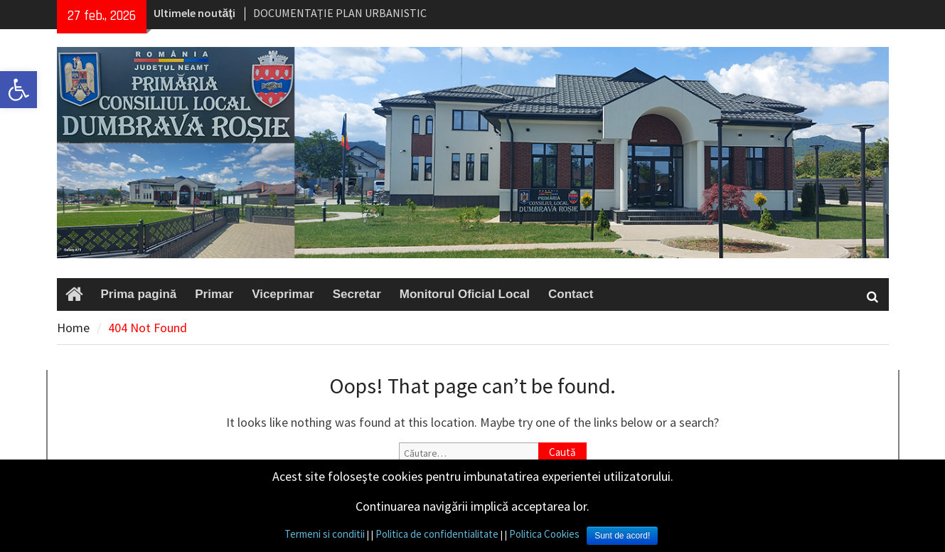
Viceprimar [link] (283, 294)
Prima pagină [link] (139, 294)
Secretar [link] (357, 294)
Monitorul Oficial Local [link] (465, 294)
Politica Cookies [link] (544, 534)
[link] (18, 89)
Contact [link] (570, 294)
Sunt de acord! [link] (622, 536)
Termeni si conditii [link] (324, 534)
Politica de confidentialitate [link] (436, 534)
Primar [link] (214, 294)
